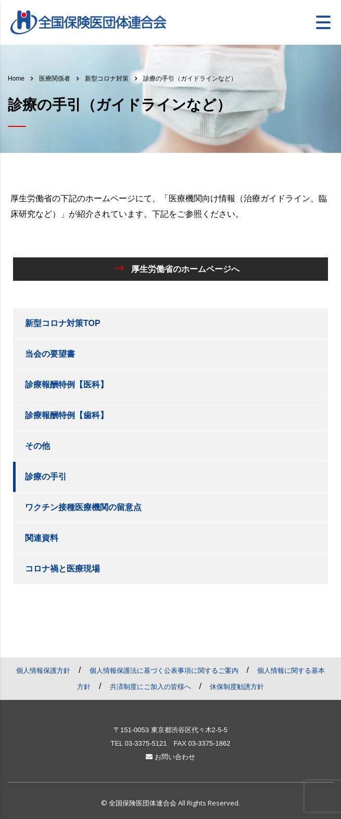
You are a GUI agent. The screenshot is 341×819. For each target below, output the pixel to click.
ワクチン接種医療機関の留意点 (83, 507)
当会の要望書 (50, 353)
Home (16, 78)
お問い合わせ (170, 757)
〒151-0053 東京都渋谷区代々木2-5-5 (170, 730)
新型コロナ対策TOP (62, 323)
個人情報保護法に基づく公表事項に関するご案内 (164, 670)
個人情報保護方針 (43, 670)
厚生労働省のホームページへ (176, 268)
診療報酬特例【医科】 (66, 384)
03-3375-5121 (145, 743)
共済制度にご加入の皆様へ (150, 687)
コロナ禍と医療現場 (62, 568)
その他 (37, 445)
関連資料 (41, 538)
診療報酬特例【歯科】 (66, 415)
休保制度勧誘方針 (237, 687)
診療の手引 (46, 476)
